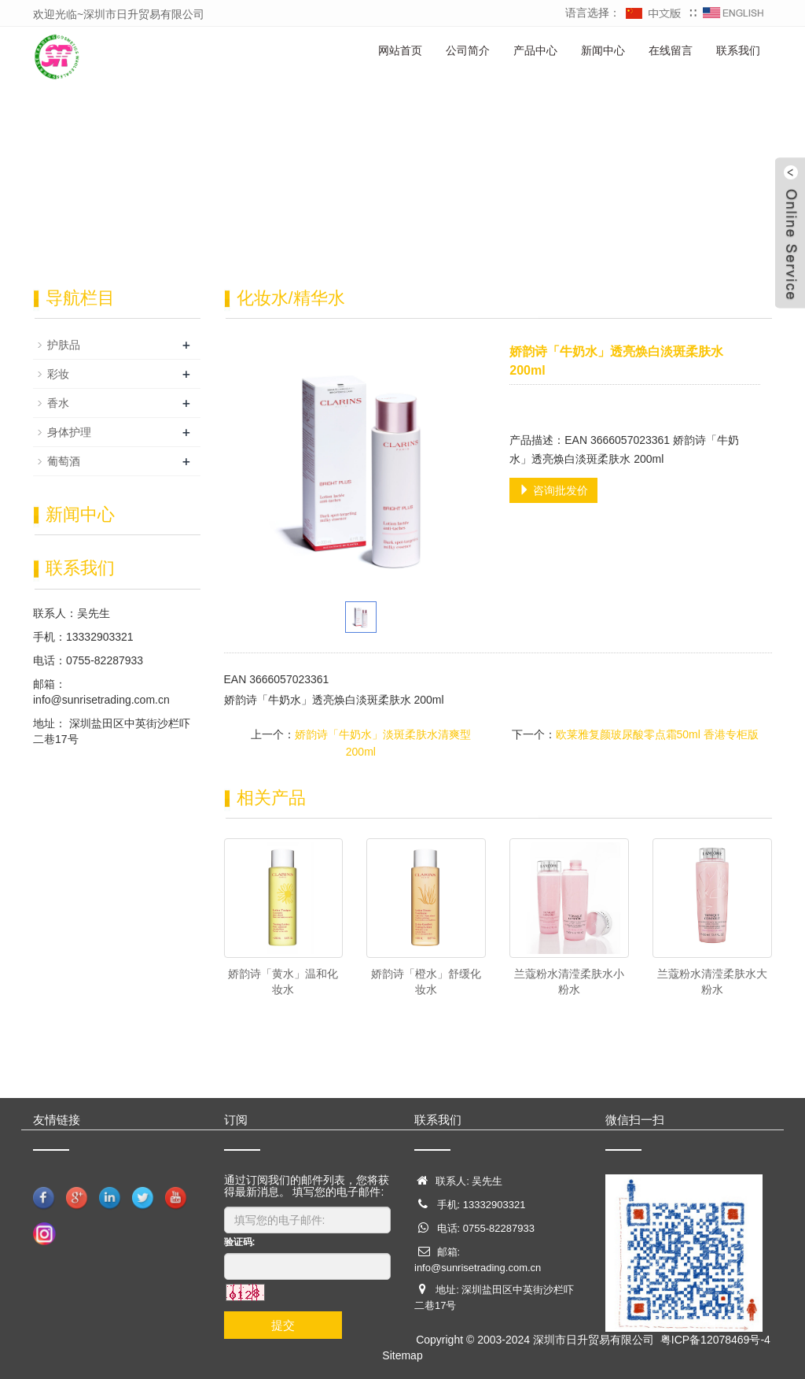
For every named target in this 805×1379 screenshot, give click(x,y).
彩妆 (58, 374)
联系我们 (738, 50)
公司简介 (468, 50)
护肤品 (63, 344)
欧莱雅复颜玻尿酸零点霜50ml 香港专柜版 (657, 734)
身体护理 (69, 432)
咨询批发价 (553, 490)
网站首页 (400, 50)
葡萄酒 (63, 461)
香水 (58, 403)
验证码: (239, 1242)
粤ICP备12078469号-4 (715, 1339)
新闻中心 (603, 50)
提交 (283, 1325)
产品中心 (535, 50)
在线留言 (671, 50)
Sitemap (402, 1355)
